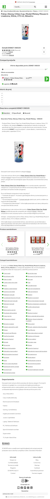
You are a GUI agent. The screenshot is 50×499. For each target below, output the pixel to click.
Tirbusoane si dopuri (9, 319)
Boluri (29, 310)
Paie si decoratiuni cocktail (35, 333)
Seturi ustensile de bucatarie (36, 316)
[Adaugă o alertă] (44, 52)
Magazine (13, 468)
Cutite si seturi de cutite (10, 282)
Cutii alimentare (32, 285)
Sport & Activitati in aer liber (11, 429)
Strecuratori (31, 324)
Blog (37, 460)
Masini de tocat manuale (10, 301)
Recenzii (26, 113)
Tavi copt (30, 279)
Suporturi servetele (9, 292)
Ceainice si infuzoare (33, 336)
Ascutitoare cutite (9, 276)
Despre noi (13, 460)
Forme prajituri (32, 339)
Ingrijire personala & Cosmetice (12, 414)
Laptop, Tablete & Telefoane (11, 421)
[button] (48, 244)
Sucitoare (6, 357)
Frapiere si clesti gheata (10, 289)
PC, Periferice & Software (10, 425)
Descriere (6, 113)
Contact (13, 473)
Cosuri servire (8, 316)
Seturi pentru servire (10, 310)
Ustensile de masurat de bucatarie (37, 351)
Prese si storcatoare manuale (36, 301)
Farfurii (6, 307)
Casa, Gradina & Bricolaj (10, 398)
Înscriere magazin (37, 473)
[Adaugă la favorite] (44, 48)
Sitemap (37, 465)
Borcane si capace (9, 324)
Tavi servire (7, 345)
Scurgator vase (32, 342)
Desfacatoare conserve (34, 360)
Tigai (29, 282)
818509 (11, 55)
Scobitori (30, 366)
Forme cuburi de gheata (10, 363)
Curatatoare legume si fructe (12, 298)
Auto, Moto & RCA (8, 394)
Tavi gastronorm (32, 354)
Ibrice (5, 285)
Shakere (30, 295)
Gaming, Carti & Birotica (10, 410)
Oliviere (30, 345)
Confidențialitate (13, 463)
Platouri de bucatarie (10, 348)
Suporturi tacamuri (33, 348)
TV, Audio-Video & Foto (9, 437)
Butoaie (6, 342)
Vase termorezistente (34, 289)
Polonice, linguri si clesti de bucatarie (34, 320)
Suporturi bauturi (9, 339)
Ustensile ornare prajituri (11, 351)
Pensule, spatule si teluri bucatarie (37, 327)
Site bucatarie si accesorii (11, 354)
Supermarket (7, 433)
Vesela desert (31, 357)
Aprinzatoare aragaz (9, 373)
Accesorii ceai (7, 370)
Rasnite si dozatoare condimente (37, 304)
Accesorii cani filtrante (10, 333)
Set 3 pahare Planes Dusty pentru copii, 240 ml (38, 249)
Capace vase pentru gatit (11, 327)
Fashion (5, 406)
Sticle (5, 360)
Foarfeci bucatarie (9, 336)
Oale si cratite (7, 279)
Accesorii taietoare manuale (36, 370)
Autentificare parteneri (37, 470)
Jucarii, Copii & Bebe (9, 418)
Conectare (32, 2)
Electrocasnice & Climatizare (11, 402)
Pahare (10, 52)
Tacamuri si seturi (32, 313)
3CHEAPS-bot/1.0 (13, 470)
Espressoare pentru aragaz (11, 366)
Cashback (37, 468)
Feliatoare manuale (9, 295)
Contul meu (37, 463)
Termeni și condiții (13, 465)
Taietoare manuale (9, 304)
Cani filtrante (31, 330)
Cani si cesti (7, 273)
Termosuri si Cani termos (35, 276)
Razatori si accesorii (33, 298)
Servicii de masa (32, 273)
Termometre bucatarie (34, 363)
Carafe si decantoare (34, 307)
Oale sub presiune (33, 292)
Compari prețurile (24, 199)
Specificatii (16, 113)
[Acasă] (2, 11)
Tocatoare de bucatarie (10, 313)
